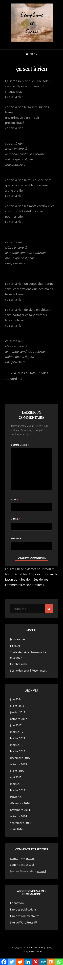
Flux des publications (23, 909)
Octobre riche (19, 664)
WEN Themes (35, 951)
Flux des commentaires (24, 916)
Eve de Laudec (36, 947)
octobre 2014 (18, 816)
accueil (30, 858)
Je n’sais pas (17, 639)
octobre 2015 (18, 764)
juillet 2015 (17, 771)
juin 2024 (16, 699)
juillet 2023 (17, 706)
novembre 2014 (20, 810)
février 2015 (17, 790)
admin (14, 858)
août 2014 (16, 829)
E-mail (15, 519)
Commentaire (20, 445)
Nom (14, 499)
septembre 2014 (20, 823)
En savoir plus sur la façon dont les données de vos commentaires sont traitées (31, 579)
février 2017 (17, 738)
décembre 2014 (20, 803)
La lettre (15, 646)
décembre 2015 (20, 758)
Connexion (17, 903)
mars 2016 (16, 745)
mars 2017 (16, 732)
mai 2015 (16, 777)
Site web (16, 538)
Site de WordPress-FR (23, 922)
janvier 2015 (17, 797)
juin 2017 (16, 725)
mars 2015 (16, 784)
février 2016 (17, 751)
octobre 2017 (18, 719)
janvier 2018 (17, 712)
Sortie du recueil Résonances (28, 670)
